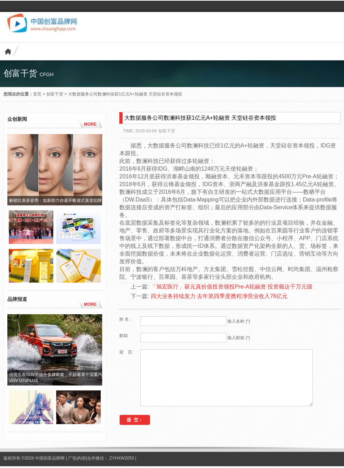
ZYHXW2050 (122, 459)
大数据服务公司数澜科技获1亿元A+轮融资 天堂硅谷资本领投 (125, 94)
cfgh (47, 74)
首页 (37, 94)
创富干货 (54, 94)
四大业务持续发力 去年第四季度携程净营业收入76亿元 (219, 296)
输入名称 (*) (238, 321)
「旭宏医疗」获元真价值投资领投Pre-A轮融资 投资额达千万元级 (231, 287)
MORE (90, 124)
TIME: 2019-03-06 (140, 130)
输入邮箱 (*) (238, 337)
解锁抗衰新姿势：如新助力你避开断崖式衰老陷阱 (55, 200)
